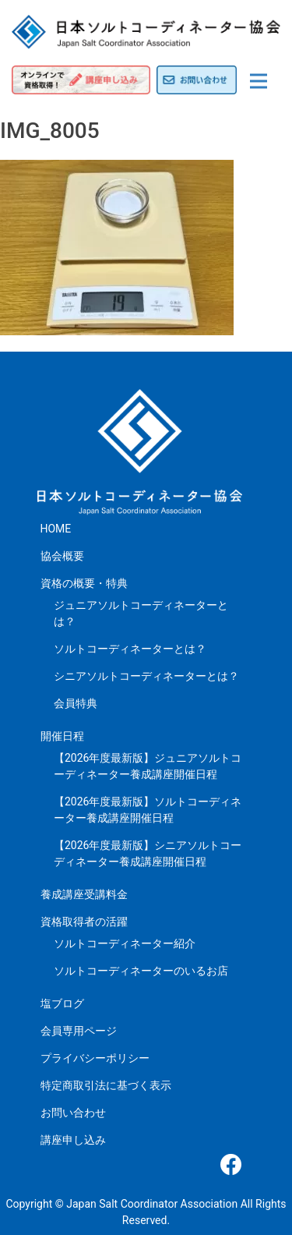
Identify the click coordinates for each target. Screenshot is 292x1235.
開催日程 (62, 736)
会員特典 (75, 703)
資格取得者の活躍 (84, 921)
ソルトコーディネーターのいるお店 (141, 970)
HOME (56, 528)
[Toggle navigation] (258, 81)
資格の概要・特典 (84, 583)
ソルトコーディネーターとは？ (130, 648)
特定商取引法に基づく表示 (105, 1085)
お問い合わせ (73, 1112)
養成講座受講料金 (84, 894)
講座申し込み (73, 1140)
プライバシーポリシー (95, 1058)
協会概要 (62, 556)
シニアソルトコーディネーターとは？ (146, 676)
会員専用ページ (78, 1030)
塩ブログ (62, 1003)
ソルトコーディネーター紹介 (124, 943)
